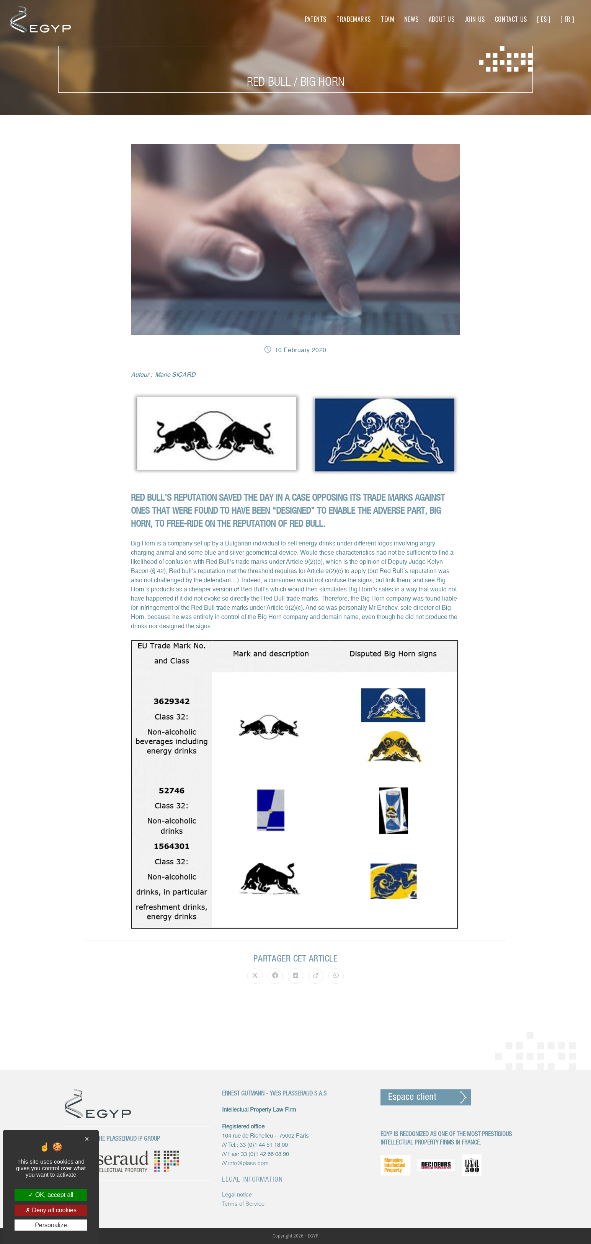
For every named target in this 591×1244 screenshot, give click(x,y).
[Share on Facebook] (275, 976)
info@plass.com (248, 1163)
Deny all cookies (51, 1210)
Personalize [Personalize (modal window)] (51, 1225)
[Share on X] (255, 976)
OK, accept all (50, 1195)
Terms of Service (243, 1204)
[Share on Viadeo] (315, 976)
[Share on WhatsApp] (336, 976)
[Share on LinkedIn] (295, 976)
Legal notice (237, 1195)
